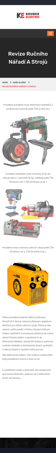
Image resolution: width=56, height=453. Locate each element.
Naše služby (19, 82)
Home (5, 82)
